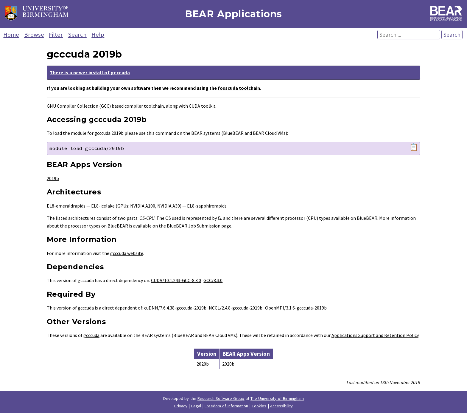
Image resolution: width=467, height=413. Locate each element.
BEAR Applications (233, 14)
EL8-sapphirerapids (207, 206)
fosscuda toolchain (239, 88)
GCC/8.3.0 (212, 280)
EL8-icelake (103, 206)
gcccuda (91, 335)
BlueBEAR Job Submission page (199, 226)
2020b (203, 364)
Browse (34, 34)
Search (77, 34)
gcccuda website (126, 253)
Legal (196, 406)
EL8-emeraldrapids (66, 206)
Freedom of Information (226, 406)
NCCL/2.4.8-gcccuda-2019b (235, 308)
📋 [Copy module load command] (413, 147)
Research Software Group (221, 398)
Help (97, 34)
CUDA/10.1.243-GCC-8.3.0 (176, 280)
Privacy (180, 406)
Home (11, 34)
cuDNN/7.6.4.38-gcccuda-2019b (175, 308)
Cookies (259, 406)
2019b (53, 178)
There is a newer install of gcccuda (90, 72)
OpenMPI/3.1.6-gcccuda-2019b (296, 308)
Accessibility (281, 406)
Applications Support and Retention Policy (374, 335)
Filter (56, 34)
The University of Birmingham (277, 398)
